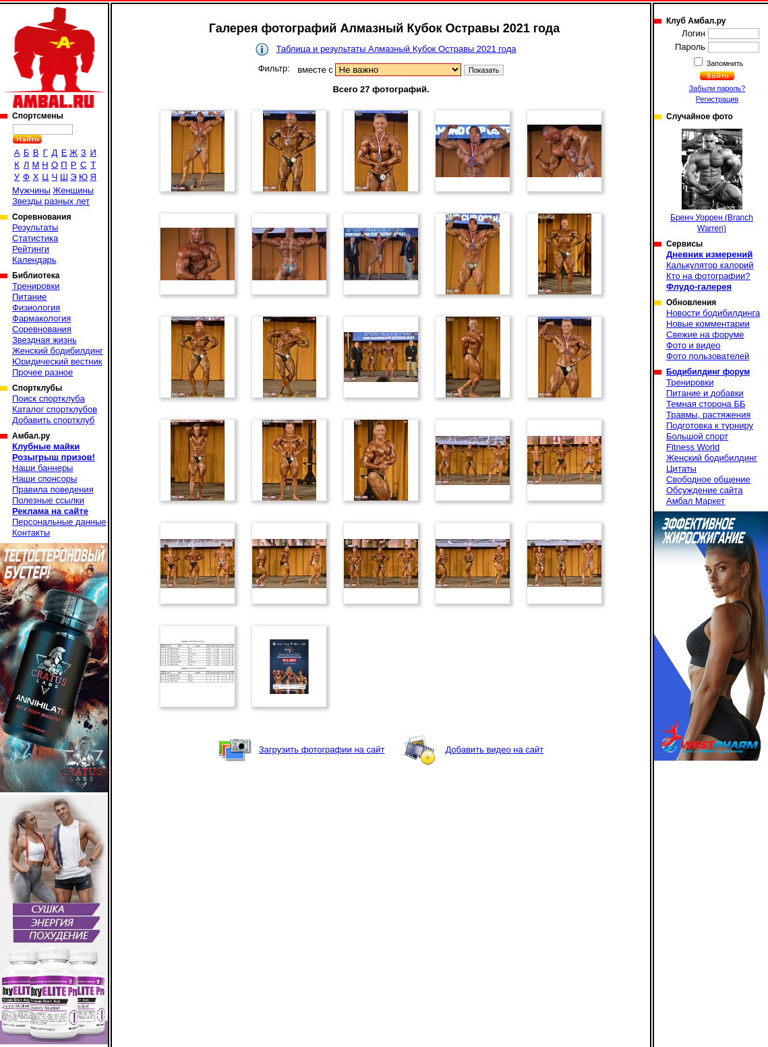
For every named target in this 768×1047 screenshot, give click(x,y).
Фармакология (41, 318)
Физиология (36, 308)
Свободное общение (708, 479)
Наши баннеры (42, 468)
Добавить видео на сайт (494, 749)
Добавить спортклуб (53, 420)
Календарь (34, 260)
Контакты (31, 533)
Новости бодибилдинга (713, 313)
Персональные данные (59, 522)
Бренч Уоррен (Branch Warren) (711, 181)
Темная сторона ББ (706, 404)
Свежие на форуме (705, 334)
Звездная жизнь (44, 340)
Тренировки (35, 286)
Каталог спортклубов (54, 409)
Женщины (73, 190)
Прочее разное (42, 372)
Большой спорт (697, 436)
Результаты (35, 227)
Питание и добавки (705, 393)
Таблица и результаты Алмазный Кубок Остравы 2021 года (396, 49)
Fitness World (692, 447)
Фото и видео (693, 345)
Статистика (35, 238)
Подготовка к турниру (709, 425)
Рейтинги (30, 249)
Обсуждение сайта (704, 490)
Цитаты (681, 469)
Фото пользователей (707, 356)
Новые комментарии (708, 324)
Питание (29, 297)
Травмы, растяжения (708, 415)
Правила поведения (53, 489)
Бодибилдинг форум (708, 372)
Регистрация (717, 99)
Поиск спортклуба (48, 398)
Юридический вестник (57, 361)
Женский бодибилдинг (57, 351)
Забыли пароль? (717, 88)
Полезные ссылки (48, 500)
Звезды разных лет (51, 201)
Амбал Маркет (695, 501)
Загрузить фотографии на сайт (322, 749)
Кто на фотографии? (708, 276)
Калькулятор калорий (710, 265)
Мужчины (31, 190)
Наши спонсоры (44, 479)
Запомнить (724, 63)
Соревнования (41, 329)
